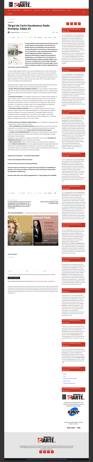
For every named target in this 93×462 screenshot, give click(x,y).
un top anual (81, 159)
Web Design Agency (58, 459)
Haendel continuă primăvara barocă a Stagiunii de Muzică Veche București (20, 243)
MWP (65, 459)
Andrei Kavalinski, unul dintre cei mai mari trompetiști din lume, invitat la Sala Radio (46, 243)
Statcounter (3, 461)
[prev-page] (9, 248)
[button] (83, 12)
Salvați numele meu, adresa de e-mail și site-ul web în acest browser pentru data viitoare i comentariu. (32, 274)
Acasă (9, 19)
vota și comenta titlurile (76, 243)
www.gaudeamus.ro (40, 106)
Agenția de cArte (15, 32)
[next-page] (11, 248)
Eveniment (13, 19)
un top (79, 35)
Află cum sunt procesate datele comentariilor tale (43, 281)
